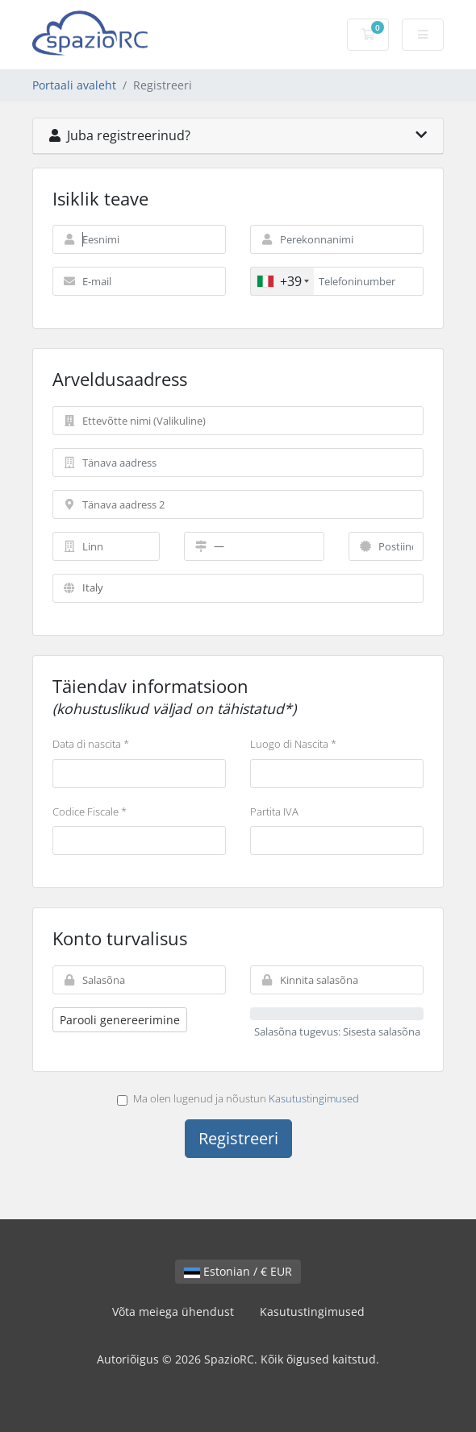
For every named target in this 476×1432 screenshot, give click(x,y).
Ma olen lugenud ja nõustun (238, 1098)
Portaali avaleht (74, 85)
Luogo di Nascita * (293, 744)
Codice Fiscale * (89, 811)
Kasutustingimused (314, 1098)
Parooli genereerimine (120, 1019)
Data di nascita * (90, 744)
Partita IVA (274, 811)
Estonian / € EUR (238, 1271)
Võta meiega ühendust (173, 1311)
